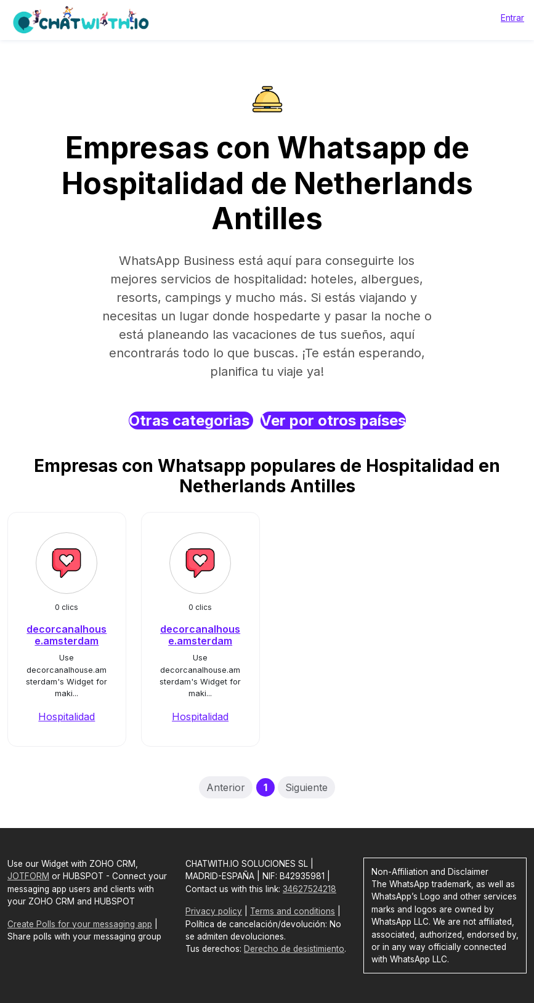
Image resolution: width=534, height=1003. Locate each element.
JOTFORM (28, 876)
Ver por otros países (333, 420)
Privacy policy (213, 911)
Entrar (512, 17)
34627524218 (309, 889)
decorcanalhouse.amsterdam (66, 635)
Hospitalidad (66, 716)
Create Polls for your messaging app (79, 924)
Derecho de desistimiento (294, 949)
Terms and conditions (292, 911)
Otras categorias (191, 420)
